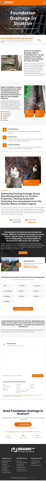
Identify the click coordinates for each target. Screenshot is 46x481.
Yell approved (8, 395)
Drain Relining (4, 468)
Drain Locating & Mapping (22, 463)
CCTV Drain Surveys (6, 466)
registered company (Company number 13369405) (23, 395)
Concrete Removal (20, 464)
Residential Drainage (35, 461)
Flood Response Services (21, 468)
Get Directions (37, 376)
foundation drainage (39, 65)
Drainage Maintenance (6, 461)
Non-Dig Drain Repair (21, 469)
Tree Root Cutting (20, 466)
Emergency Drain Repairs (36, 466)
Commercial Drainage (6, 473)
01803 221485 (39, 39)
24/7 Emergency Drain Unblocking (35, 464)
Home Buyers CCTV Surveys (22, 471)
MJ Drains (8, 245)
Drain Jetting (4, 464)
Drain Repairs (4, 469)
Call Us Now (23, 253)
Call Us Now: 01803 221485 (23, 309)
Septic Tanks (19, 461)
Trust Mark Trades (31, 478)
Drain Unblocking (5, 471)
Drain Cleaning (5, 463)
